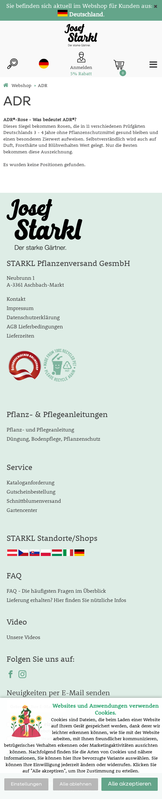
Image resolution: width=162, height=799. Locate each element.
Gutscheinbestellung (31, 491)
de (44, 64)
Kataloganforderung (30, 482)
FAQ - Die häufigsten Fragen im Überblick (56, 590)
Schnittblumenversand (34, 500)
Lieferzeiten (20, 335)
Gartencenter (22, 509)
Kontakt (16, 298)
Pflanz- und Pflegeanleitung (40, 429)
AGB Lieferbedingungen (35, 326)
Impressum (20, 307)
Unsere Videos (23, 636)
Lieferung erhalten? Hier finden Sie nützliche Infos (66, 599)
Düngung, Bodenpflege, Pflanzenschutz (53, 438)
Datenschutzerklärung (33, 317)
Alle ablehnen (76, 784)
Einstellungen (26, 784)
